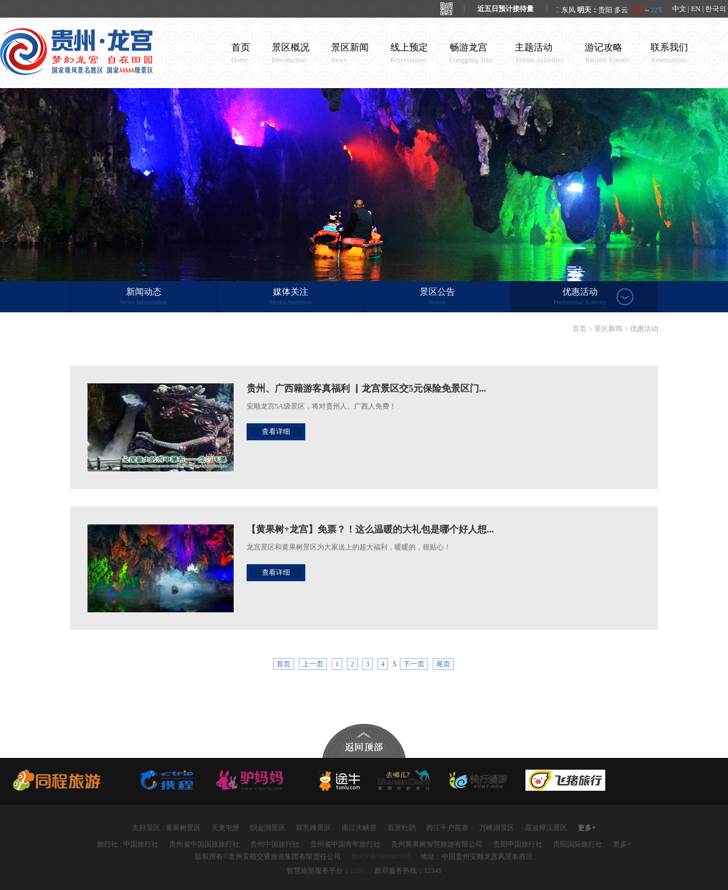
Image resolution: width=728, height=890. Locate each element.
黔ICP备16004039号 (382, 856)
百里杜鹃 (401, 828)
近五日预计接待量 (505, 9)
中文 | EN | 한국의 (699, 9)
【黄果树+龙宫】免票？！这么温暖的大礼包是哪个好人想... (370, 529)
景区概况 (290, 53)
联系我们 (669, 53)
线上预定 (409, 53)
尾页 (443, 664)
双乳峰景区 (313, 828)
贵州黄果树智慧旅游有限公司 (437, 844)
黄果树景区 (183, 828)
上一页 (312, 664)
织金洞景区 (267, 828)
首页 (240, 53)
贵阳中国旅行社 (517, 844)
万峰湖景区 (496, 828)
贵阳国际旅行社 (577, 844)
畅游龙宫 (472, 53)
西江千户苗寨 (447, 828)
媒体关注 (290, 297)
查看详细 (276, 431)
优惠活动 (580, 297)
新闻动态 (143, 297)
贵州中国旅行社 (274, 844)
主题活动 (539, 53)
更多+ (587, 828)
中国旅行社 (141, 844)
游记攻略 (607, 53)
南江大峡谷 (359, 828)
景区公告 (437, 297)
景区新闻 (350, 53)
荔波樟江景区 (546, 828)
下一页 (413, 664)
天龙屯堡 (225, 828)
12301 (359, 871)
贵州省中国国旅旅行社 (204, 844)
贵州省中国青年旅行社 (345, 844)
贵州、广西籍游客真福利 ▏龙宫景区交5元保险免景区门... (366, 388)
